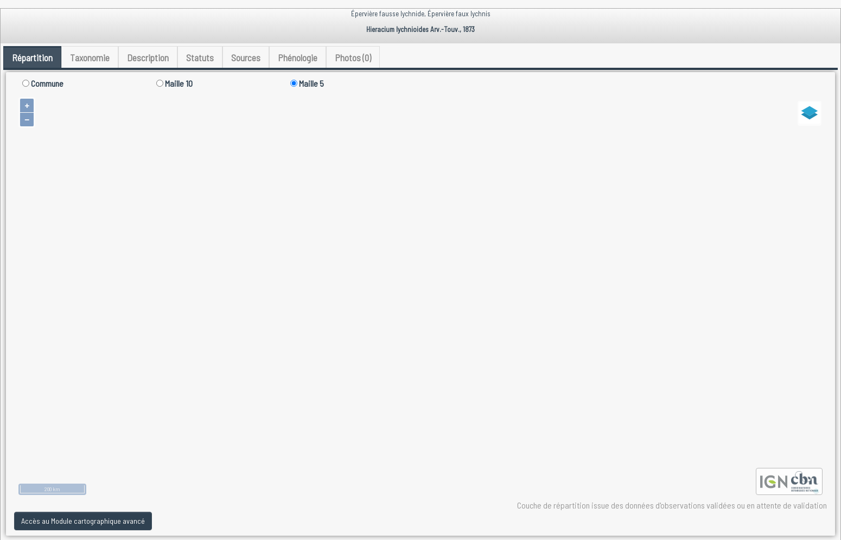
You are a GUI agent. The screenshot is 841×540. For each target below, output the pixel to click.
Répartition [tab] (32, 57)
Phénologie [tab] (297, 57)
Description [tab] (148, 57)
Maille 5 (307, 83)
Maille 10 (174, 83)
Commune (42, 83)
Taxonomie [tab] (90, 57)
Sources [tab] (245, 57)
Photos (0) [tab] (353, 57)
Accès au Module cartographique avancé (83, 520)
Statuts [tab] (200, 57)
